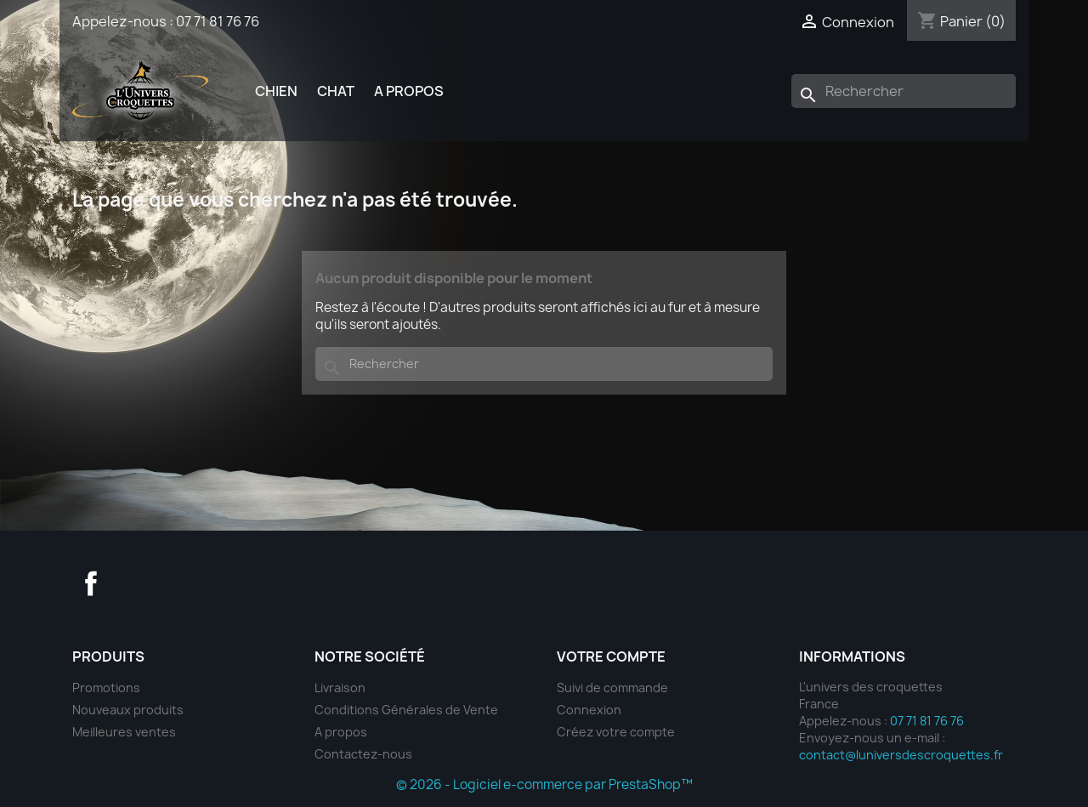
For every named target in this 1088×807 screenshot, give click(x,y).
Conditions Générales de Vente (406, 710)
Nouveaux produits (128, 710)
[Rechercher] (903, 91)
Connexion (589, 710)
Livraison (340, 687)
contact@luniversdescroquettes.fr (901, 755)
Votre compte (611, 656)
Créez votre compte (616, 732)
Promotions (106, 687)
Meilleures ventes (124, 732)
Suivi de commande (612, 687)
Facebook (91, 583)
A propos (409, 91)
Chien (276, 91)
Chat (335, 91)
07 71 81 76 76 (217, 21)
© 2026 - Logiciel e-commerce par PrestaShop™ (544, 784)
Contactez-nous (363, 754)
